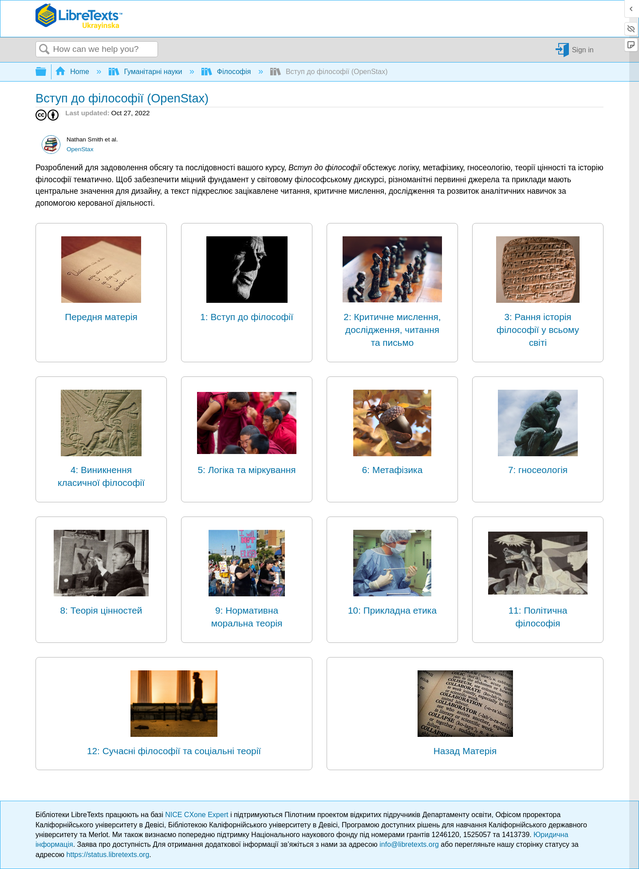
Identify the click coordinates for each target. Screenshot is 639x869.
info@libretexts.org (409, 844)
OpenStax (80, 149)
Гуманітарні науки (146, 71)
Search (44, 49)
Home (73, 71)
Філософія (226, 71)
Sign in (583, 49)
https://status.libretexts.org (108, 854)
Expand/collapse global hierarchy (46, 72)
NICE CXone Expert (197, 814)
